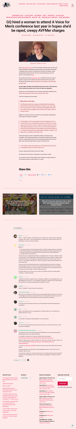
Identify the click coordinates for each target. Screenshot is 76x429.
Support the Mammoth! (52, 4)
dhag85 (20, 286)
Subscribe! (62, 383)
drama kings (51, 15)
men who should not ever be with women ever (18, 17)
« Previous (16, 360)
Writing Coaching (64, 5)
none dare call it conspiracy (50, 17)
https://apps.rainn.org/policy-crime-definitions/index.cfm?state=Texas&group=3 (36, 337)
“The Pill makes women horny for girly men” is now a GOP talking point (10, 410)
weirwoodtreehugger (24, 292)
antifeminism (37, 15)
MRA (39, 17)
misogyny (34, 17)
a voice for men (29, 15)
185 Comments (50, 35)
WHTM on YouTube (63, 4)
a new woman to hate (17, 15)
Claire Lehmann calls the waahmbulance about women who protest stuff (10, 390)
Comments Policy (41, 4)
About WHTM (22, 4)
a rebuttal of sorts (35, 78)
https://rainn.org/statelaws (31, 345)
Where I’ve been (6, 386)
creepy (44, 15)
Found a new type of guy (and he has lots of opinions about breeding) (10, 416)
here (32, 74)
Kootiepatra (22, 245)
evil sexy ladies (60, 15)
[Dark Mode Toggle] (72, 425)
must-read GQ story (27, 67)
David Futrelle (28, 35)
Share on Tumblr (32, 174)
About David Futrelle (31, 4)
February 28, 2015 (39, 35)
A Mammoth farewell (8, 383)
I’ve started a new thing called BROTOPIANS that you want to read (10, 379)
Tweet (21, 174)
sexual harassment (64, 17)
